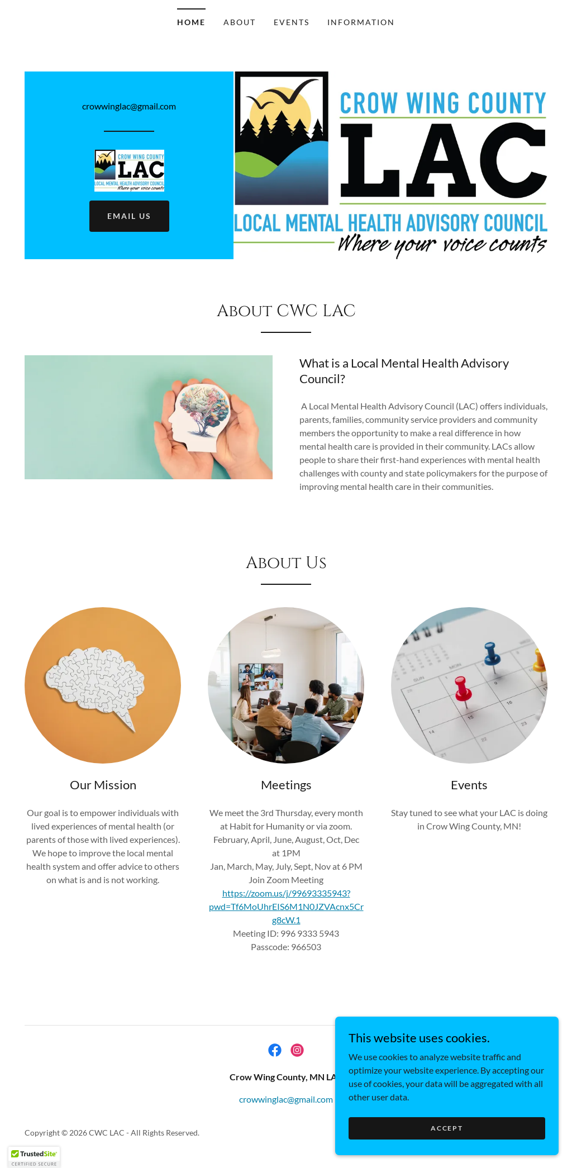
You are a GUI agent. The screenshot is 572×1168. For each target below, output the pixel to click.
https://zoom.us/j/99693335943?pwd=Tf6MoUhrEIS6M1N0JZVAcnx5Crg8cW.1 (286, 906)
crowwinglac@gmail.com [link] (129, 106)
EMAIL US (129, 216)
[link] (129, 169)
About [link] (239, 22)
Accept (447, 1128)
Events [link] (291, 22)
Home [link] (191, 22)
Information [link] (361, 22)
